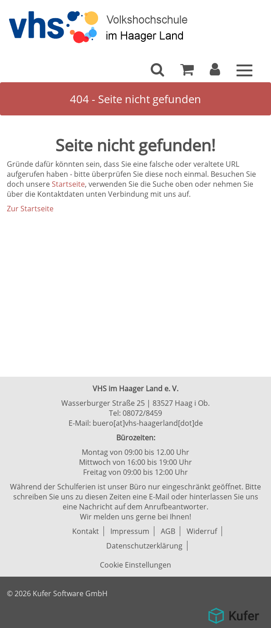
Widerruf (202, 531)
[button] (215, 72)
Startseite (68, 184)
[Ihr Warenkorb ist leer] (187, 72)
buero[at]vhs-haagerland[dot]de (148, 423)
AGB (168, 531)
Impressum (129, 531)
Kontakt (85, 531)
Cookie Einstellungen (135, 565)
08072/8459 (142, 413)
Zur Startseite (30, 209)
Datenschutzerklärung (144, 546)
